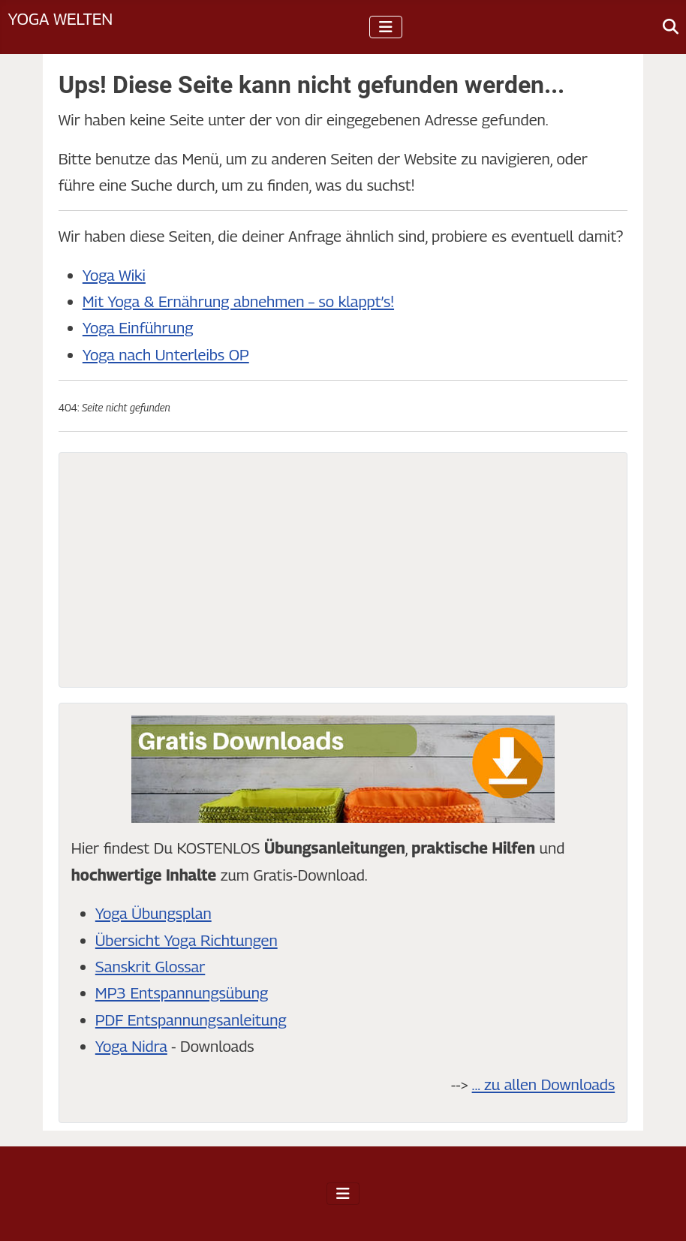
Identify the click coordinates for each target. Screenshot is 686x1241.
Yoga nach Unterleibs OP (166, 354)
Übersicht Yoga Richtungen (186, 940)
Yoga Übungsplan (153, 913)
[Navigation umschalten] (385, 27)
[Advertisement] (343, 570)
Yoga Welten (60, 18)
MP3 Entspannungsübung (181, 992)
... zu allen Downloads (543, 1084)
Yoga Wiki (114, 275)
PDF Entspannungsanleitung (191, 1020)
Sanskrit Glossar (150, 966)
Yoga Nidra (131, 1046)
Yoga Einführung (138, 327)
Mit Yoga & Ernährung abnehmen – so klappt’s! (238, 301)
